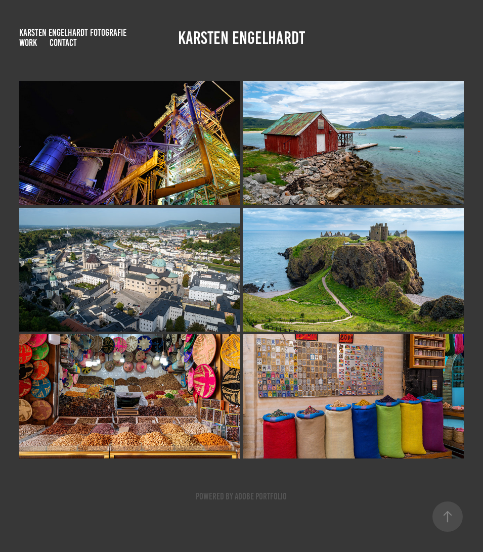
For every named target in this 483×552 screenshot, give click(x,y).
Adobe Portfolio (261, 496)
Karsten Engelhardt (241, 38)
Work (28, 42)
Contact (63, 42)
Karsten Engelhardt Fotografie (72, 32)
